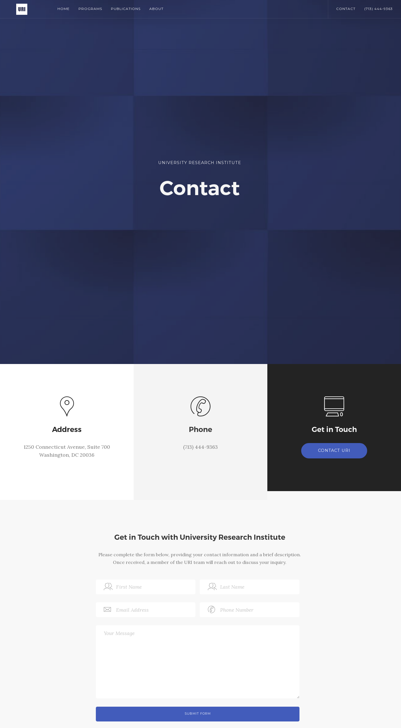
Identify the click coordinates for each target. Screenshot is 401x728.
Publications (125, 9)
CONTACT (345, 9)
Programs (90, 9)
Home (63, 9)
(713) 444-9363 (378, 9)
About (156, 9)
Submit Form (198, 713)
